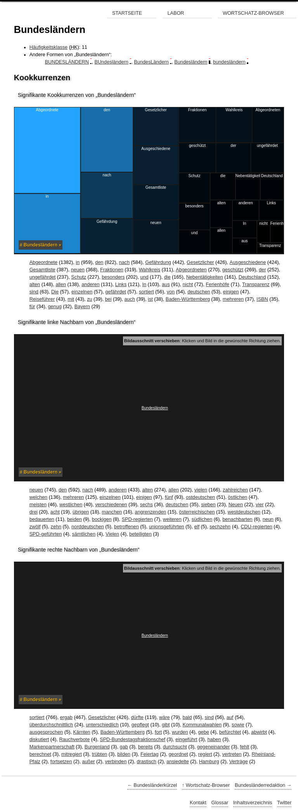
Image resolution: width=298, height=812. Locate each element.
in (78, 262)
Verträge (238, 761)
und (144, 277)
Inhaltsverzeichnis (252, 802)
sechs (146, 504)
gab (124, 747)
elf (196, 526)
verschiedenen (111, 504)
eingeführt (186, 739)
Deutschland (252, 277)
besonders (113, 277)
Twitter (284, 802)
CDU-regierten (256, 526)
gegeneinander (213, 747)
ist (150, 299)
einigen (231, 292)
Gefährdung (158, 262)
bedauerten (41, 519)
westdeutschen (244, 512)
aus (166, 284)
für (32, 306)
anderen (90, 284)
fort (158, 732)
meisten (38, 504)
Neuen (236, 504)
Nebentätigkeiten (204, 277)
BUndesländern (111, 62)
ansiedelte (177, 761)
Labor (176, 13)
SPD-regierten (137, 519)
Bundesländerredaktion (260, 785)
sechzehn (220, 526)
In (144, 284)
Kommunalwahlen (202, 725)
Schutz (78, 277)
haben (214, 739)
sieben (208, 504)
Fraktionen (111, 269)
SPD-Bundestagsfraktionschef (132, 739)
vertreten (232, 754)
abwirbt (259, 732)
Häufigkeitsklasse (48, 47)
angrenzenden (150, 512)
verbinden (116, 761)
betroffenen (126, 526)
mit (71, 299)
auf (230, 717)
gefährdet (115, 292)
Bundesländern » (42, 245)
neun (268, 519)
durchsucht (175, 747)
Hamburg (209, 761)
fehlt (244, 747)
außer (88, 761)
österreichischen (197, 512)
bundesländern (229, 62)
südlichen (202, 519)
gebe (203, 732)
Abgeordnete (43, 262)
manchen (112, 512)
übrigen (81, 512)
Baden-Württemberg (188, 299)
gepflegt (140, 725)
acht (55, 512)
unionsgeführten (166, 526)
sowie (238, 725)
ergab (66, 717)
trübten (99, 754)
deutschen (198, 292)
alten (34, 284)
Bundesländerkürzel (155, 785)
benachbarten (237, 519)
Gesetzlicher (200, 262)
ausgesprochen (46, 732)
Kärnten (81, 732)
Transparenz (256, 284)
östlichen (237, 497)
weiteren (172, 519)
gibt (166, 725)
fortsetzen (61, 761)
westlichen (70, 504)
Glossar (220, 802)
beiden (74, 519)
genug (55, 306)
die (167, 277)
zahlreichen (235, 490)
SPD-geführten (45, 534)
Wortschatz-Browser (253, 13)
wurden (180, 732)
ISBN (262, 299)
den (99, 262)
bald (187, 717)
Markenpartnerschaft (51, 747)
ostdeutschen (200, 497)
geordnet (178, 754)
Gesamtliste (42, 269)
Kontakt (198, 802)
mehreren (233, 299)
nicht (188, 284)
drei (33, 512)
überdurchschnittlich (51, 725)
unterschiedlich (102, 725)
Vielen (112, 534)
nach (124, 262)
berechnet (40, 754)
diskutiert (39, 739)
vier (259, 504)
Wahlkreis (149, 269)
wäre (164, 717)
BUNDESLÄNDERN (67, 62)
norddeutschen (87, 526)
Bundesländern (190, 62)
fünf (169, 497)
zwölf (35, 526)
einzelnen (81, 292)
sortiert (146, 292)
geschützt (232, 269)
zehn (56, 526)
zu (89, 299)
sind (33, 292)
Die (55, 292)
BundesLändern (151, 62)
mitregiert (71, 754)
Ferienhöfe (217, 284)
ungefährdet (42, 277)
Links (121, 284)
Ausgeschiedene (248, 262)
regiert (205, 754)
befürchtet (230, 732)
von (171, 292)
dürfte (137, 717)
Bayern (82, 306)
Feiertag (149, 754)
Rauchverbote (74, 739)
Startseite (127, 13)
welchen (38, 497)
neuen (78, 269)
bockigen (102, 519)
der (262, 269)
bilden (123, 754)
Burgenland (97, 747)
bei (108, 299)
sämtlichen (83, 534)
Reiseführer (42, 299)
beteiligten (140, 534)
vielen (200, 490)
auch (130, 299)
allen (60, 284)
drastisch (146, 761)
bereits (145, 747)
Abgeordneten (191, 269)
